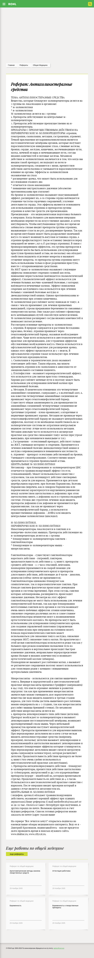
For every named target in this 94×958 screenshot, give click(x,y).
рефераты (24, 65)
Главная (11, 65)
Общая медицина (40, 65)
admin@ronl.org (59, 948)
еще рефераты (17, 854)
